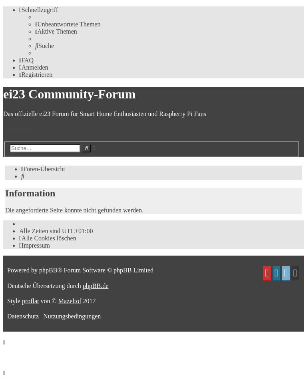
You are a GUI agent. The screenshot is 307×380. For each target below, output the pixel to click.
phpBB (48, 270)
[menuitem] (67, 24)
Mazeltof (70, 301)
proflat (30, 301)
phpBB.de (95, 285)
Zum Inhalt (17, 127)
